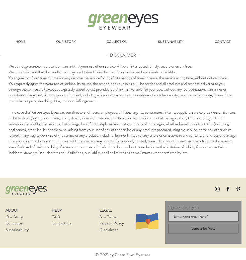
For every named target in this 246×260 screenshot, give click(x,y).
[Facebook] (228, 189)
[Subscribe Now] (203, 228)
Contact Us (62, 223)
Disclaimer (109, 229)
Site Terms (109, 217)
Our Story (14, 217)
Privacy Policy (112, 223)
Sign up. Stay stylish (183, 207)
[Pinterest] (238, 189)
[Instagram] (217, 189)
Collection (14, 223)
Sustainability (17, 229)
